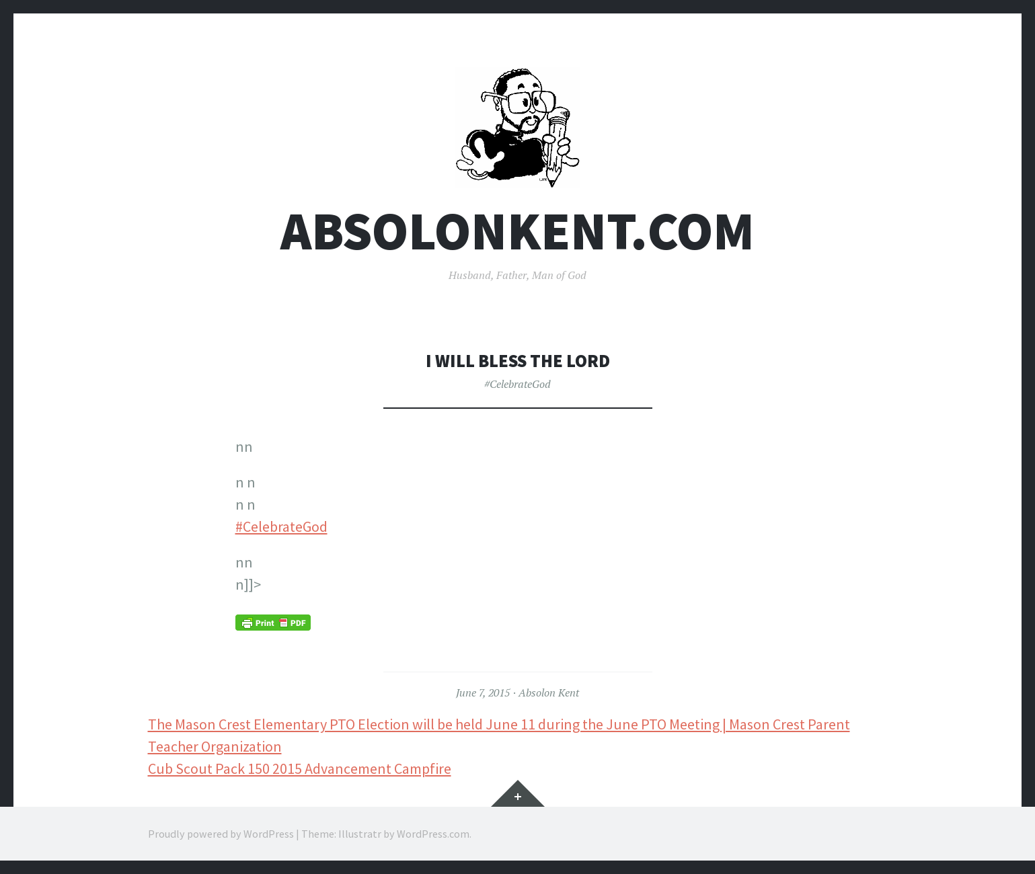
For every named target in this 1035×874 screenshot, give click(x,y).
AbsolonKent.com (517, 231)
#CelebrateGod (517, 383)
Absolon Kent (549, 692)
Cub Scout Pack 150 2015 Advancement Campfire (299, 768)
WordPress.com (433, 833)
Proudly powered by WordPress (221, 833)
